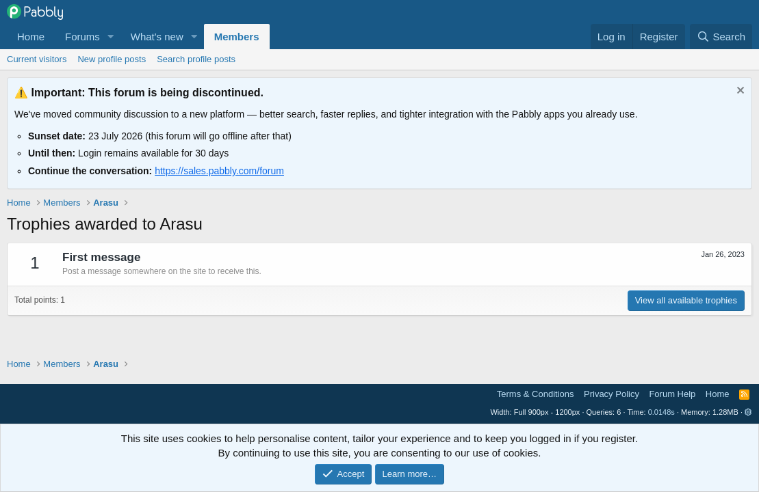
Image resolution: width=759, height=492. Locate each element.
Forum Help (672, 394)
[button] (110, 36)
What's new (157, 36)
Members (236, 36)
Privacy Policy (611, 394)
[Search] (721, 36)
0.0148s (661, 412)
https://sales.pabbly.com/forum (219, 170)
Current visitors (36, 59)
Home (30, 36)
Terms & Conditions (535, 394)
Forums (82, 36)
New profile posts (111, 59)
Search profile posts (196, 59)
